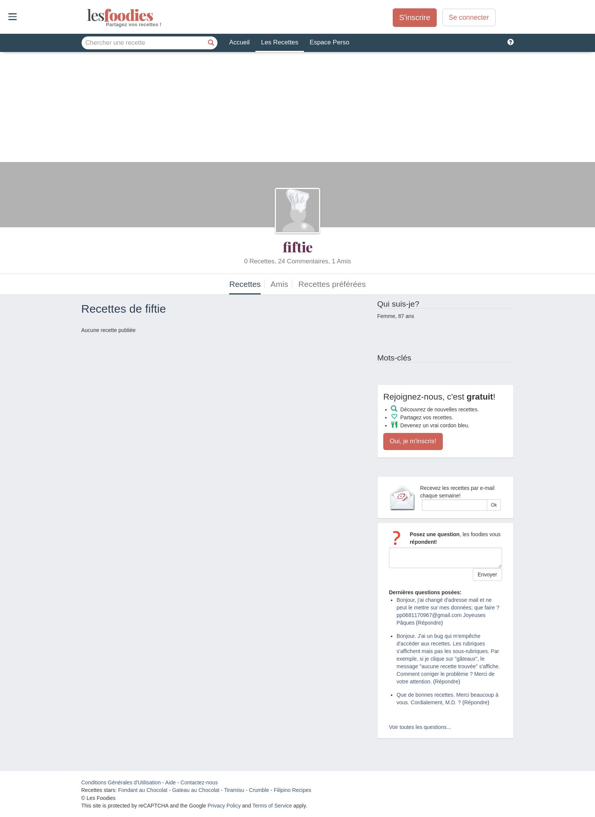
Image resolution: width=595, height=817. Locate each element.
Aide (170, 782)
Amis (279, 284)
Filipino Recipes (292, 790)
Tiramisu (234, 790)
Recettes (245, 284)
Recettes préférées (331, 284)
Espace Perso (329, 42)
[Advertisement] (297, 109)
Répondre (429, 623)
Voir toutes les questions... (420, 727)
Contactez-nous (199, 782)
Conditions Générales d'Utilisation (121, 782)
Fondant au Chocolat (142, 790)
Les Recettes (279, 42)
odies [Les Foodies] (88, 15)
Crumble (259, 790)
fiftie (298, 247)
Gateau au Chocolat (196, 790)
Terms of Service (272, 806)
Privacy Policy (224, 806)
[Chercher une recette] (211, 43)
